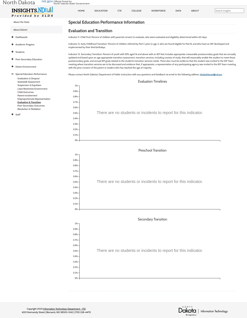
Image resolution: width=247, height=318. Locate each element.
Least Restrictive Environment (32, 88)
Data (178, 10)
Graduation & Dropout (28, 78)
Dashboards (21, 37)
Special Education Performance (31, 73)
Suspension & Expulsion (29, 85)
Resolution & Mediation (29, 108)
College (136, 10)
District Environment (25, 66)
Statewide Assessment (28, 81)
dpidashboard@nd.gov (211, 74)
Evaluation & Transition (29, 102)
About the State (21, 21)
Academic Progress (24, 44)
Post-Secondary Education (28, 59)
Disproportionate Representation (33, 98)
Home (81, 10)
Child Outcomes (25, 92)
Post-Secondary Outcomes (31, 105)
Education (101, 10)
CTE (120, 10)
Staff (17, 114)
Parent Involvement (27, 95)
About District (20, 29)
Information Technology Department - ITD (64, 308)
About (195, 10)
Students (20, 51)
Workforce (158, 10)
